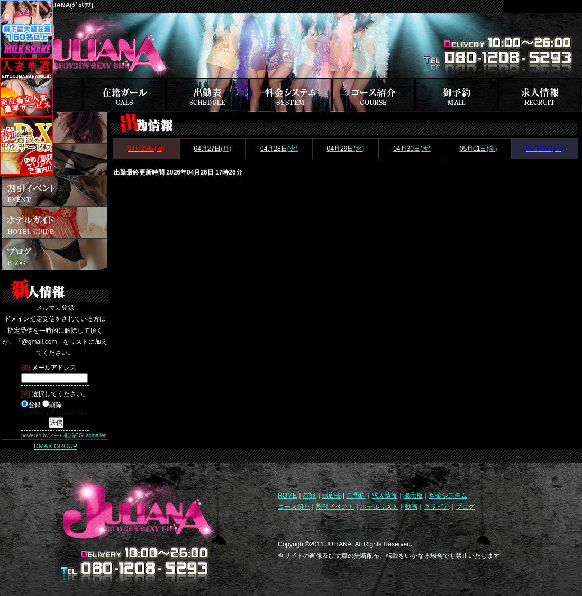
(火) (279, 148)
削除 (52, 405)
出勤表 (331, 495)
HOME (287, 495)
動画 (411, 506)
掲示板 (413, 495)
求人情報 (384, 495)
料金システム (448, 495)
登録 (31, 405)
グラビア (436, 506)
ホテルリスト (379, 506)
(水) (346, 148)
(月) (212, 148)
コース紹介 (294, 506)
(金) (478, 148)
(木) (412, 148)
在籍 (309, 495)
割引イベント (335, 506)
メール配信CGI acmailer (77, 435)
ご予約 (356, 495)
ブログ (465, 506)
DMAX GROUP (55, 446)
